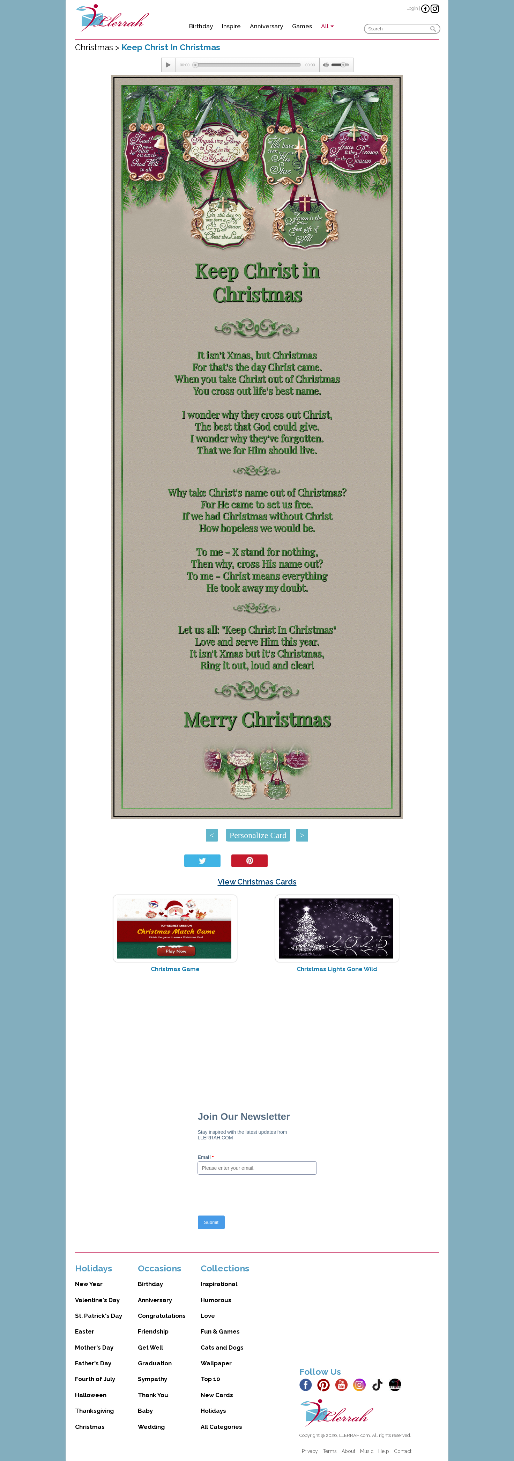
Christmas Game (175, 969)
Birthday (201, 26)
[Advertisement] (257, 1033)
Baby (145, 1410)
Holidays (213, 1410)
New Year (89, 1283)
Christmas (90, 1426)
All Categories (221, 1426)
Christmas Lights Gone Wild (337, 969)
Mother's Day (94, 1347)
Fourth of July (95, 1378)
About (348, 1451)
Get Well (150, 1347)
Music (366, 1451)
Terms (330, 1451)
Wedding (151, 1426)
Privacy (310, 1451)
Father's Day (93, 1363)
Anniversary (266, 26)
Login (412, 8)
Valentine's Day (97, 1300)
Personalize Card (258, 835)
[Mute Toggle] (326, 65)
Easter (84, 1331)
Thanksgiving (94, 1410)
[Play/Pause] (169, 65)
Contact (402, 1451)
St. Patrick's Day (98, 1315)
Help (383, 1451)
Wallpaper (216, 1363)
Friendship (153, 1331)
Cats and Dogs (222, 1347)
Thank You (153, 1395)
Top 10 (210, 1378)
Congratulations (162, 1315)
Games (302, 26)
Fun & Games (220, 1331)
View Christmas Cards (257, 881)
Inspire (231, 26)
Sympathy (152, 1378)
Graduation (155, 1363)
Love (208, 1315)
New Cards (217, 1395)
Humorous (216, 1300)
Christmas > (98, 47)
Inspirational (219, 1283)
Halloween (90, 1395)
